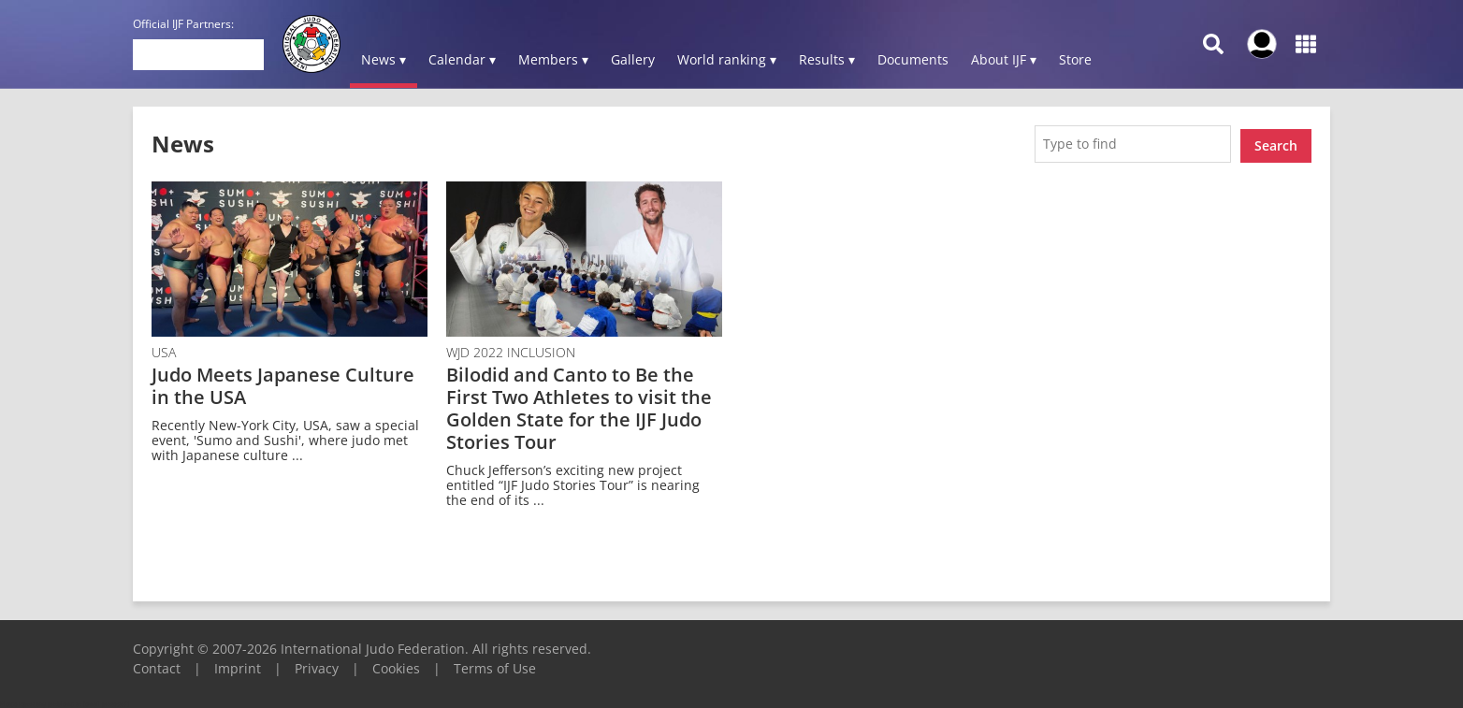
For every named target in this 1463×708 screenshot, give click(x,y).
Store (1075, 59)
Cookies (396, 664)
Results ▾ (827, 59)
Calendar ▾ (462, 59)
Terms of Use (495, 664)
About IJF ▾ (1003, 59)
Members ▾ (553, 59)
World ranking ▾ (726, 59)
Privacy (317, 664)
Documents (913, 59)
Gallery (633, 59)
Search (1275, 142)
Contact (157, 664)
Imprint (237, 664)
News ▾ (383, 59)
